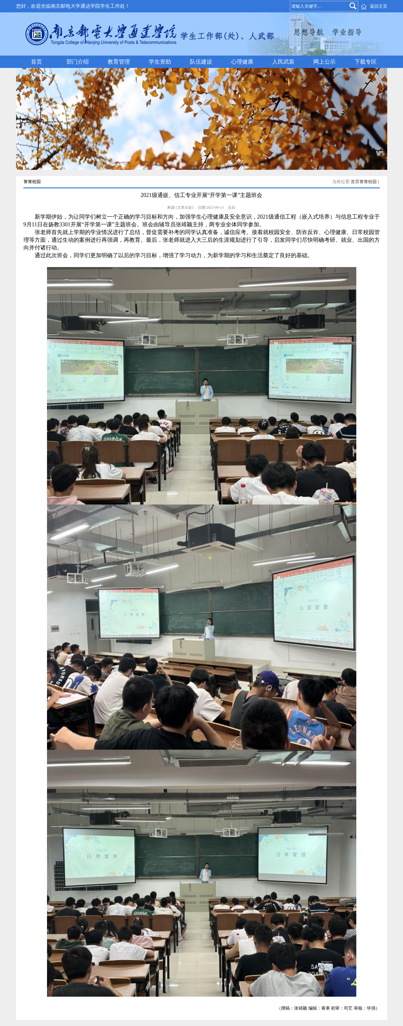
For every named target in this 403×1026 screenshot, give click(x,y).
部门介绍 (77, 62)
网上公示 (324, 62)
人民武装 (283, 62)
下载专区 (365, 62)
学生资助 (160, 62)
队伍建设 (201, 62)
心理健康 (242, 62)
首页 (36, 62)
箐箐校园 (368, 181)
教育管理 (119, 62)
